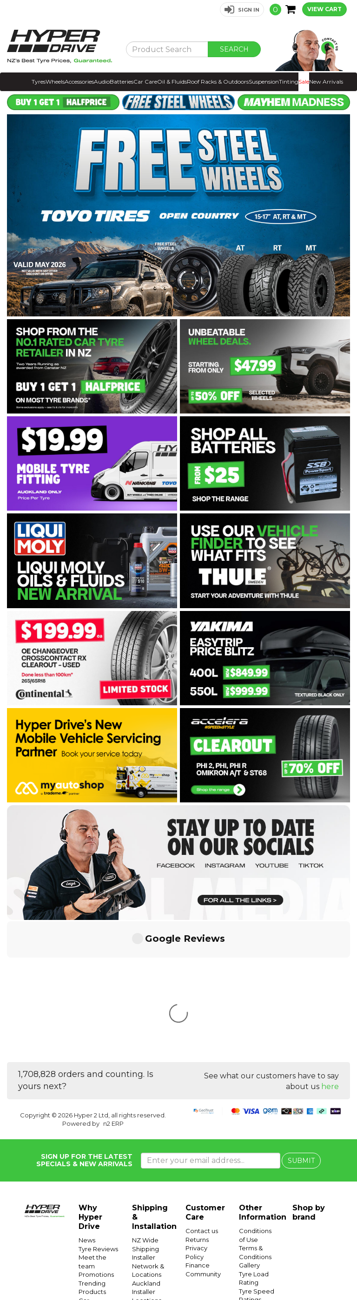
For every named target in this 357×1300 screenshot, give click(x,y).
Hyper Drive (206, 1271)
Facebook (325, 1271)
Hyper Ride (170, 1271)
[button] (242, 9)
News (87, 1101)
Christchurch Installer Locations (151, 1205)
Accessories (79, 81)
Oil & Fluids (172, 81)
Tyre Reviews (98, 1110)
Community (203, 1135)
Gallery (249, 1126)
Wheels (55, 81)
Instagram (293, 1271)
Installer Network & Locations (148, 1127)
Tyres (39, 81)
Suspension (264, 81)
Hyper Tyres (243, 1271)
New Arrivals (326, 81)
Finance (197, 1126)
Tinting (288, 81)
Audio (102, 81)
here (330, 948)
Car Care (145, 81)
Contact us (201, 1092)
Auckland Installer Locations (146, 1153)
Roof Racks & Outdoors (218, 81)
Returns (197, 1101)
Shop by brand (308, 1074)
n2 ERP (113, 985)
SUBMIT (301, 1022)
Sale (303, 81)
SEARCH (234, 49)
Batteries (121, 81)
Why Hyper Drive (90, 1078)
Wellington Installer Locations (148, 1179)
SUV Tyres (254, 1221)
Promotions (96, 1136)
